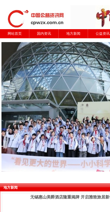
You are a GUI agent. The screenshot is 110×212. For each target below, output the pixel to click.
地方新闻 (73, 34)
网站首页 (15, 34)
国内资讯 (44, 34)
